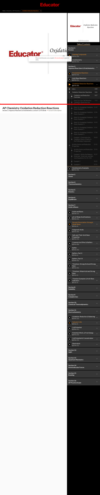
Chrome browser (42, 43)
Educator (50, 5)
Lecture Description (54, 89)
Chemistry (9, 10)
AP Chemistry (16, 10)
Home (4, 10)
